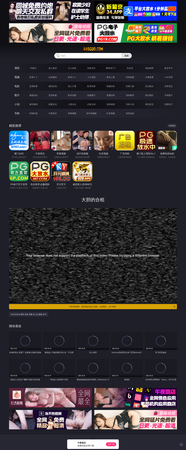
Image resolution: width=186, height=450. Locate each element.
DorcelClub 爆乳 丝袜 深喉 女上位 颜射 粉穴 (29, 314)
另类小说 (130, 104)
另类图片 (168, 95)
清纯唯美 (130, 95)
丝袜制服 (130, 77)
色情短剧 (130, 113)
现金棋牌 (149, 68)
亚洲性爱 (33, 86)
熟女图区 (149, 95)
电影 (17, 86)
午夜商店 (53, 113)
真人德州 (53, 68)
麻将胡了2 (110, 68)
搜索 (127, 55)
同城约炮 (33, 113)
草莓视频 (72, 113)
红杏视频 (111, 113)
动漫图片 (91, 95)
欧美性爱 (91, 86)
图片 (17, 95)
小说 (17, 104)
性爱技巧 (168, 104)
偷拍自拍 (53, 86)
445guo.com (93, 49)
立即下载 (111, 444)
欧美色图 (72, 95)
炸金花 (130, 68)
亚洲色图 (53, 95)
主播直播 (149, 77)
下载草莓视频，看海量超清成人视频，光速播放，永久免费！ (122, 306)
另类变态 (168, 86)
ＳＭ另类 (168, 77)
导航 (17, 113)
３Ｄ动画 (91, 77)
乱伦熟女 (149, 86)
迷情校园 (111, 104)
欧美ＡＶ (72, 77)
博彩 (17, 68)
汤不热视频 (91, 113)
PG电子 (33, 68)
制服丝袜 (111, 86)
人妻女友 (72, 104)
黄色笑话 (149, 104)
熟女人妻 (111, 77)
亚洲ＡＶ (33, 77)
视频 (17, 77)
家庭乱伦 (53, 104)
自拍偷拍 (53, 77)
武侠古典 (91, 104)
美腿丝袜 (111, 95)
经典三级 (130, 86)
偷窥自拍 (33, 95)
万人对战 (72, 68)
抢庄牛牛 (168, 68)
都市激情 (33, 104)
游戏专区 (91, 68)
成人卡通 (72, 86)
